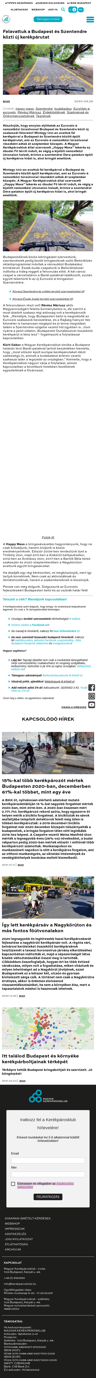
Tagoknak (43, 116)
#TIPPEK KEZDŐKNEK (19, 3)
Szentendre (44, 108)
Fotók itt (48, 537)
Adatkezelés (15, 1234)
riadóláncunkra (24, 640)
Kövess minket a (30, 624)
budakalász (63, 108)
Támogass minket (48, 19)
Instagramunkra (62, 643)
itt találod (74, 618)
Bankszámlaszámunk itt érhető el (62, 675)
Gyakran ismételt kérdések (28, 1218)
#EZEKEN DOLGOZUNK (50, 3)
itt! (66, 631)
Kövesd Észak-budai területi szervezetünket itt (42, 299)
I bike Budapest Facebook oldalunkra (46, 642)
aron (6, 101)
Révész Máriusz (29, 112)
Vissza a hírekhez (73, 707)
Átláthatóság (16, 1244)
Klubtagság (19, 10)
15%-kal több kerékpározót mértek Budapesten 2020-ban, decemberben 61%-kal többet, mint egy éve (46, 786)
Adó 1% (53, 10)
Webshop (38, 10)
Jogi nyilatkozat (19, 1239)
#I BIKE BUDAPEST (79, 3)
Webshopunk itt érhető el (59, 681)
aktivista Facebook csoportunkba (53, 640)
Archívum (13, 1249)
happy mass (25, 108)
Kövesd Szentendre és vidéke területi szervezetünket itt (48, 291)
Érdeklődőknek (54, 112)
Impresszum (15, 1229)
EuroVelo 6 (81, 108)
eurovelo (9, 112)
